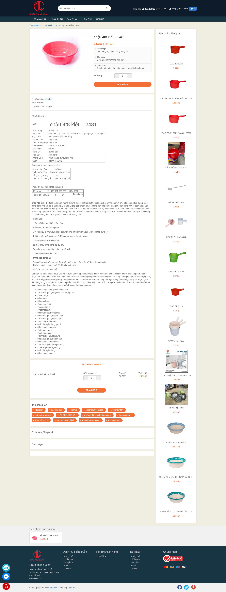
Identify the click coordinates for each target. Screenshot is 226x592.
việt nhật (48, 99)
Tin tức (88, 19)
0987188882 (149, 9)
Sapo (73, 588)
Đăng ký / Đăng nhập (178, 9)
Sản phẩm (73, 19)
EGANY (53, 588)
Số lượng (98, 75)
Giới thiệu (57, 19)
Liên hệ (100, 19)
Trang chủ (41, 19)
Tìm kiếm (101, 556)
